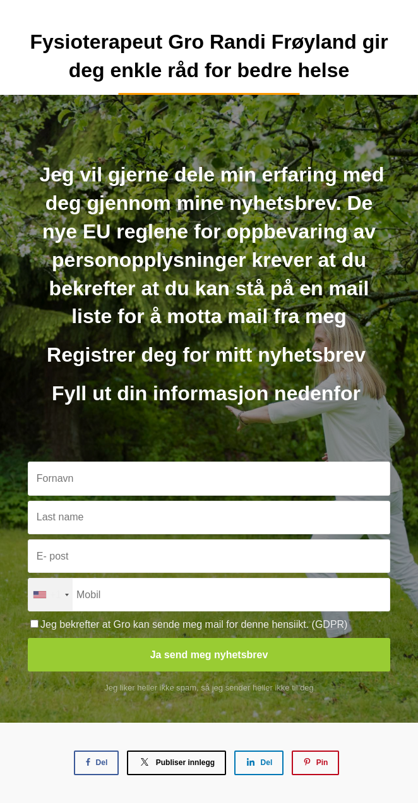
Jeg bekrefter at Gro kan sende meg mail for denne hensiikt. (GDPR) (188, 624)
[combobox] (50, 595)
